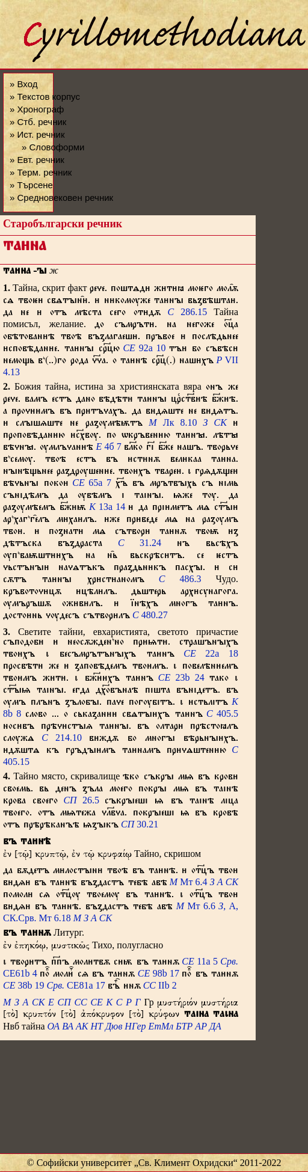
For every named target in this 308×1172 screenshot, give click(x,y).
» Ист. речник (37, 134)
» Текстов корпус (45, 96)
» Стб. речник (38, 122)
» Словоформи (53, 147)
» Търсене (31, 185)
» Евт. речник (37, 160)
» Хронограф (37, 109)
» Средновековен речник (61, 197)
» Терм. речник (41, 172)
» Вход (23, 84)
